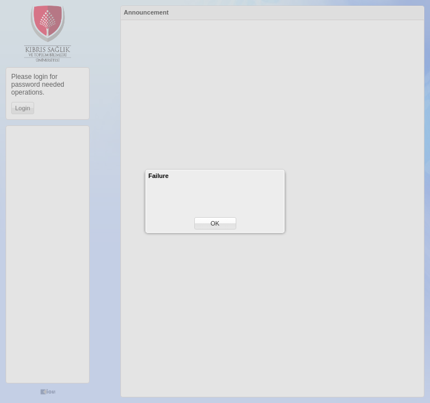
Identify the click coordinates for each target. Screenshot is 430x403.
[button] (215, 223)
